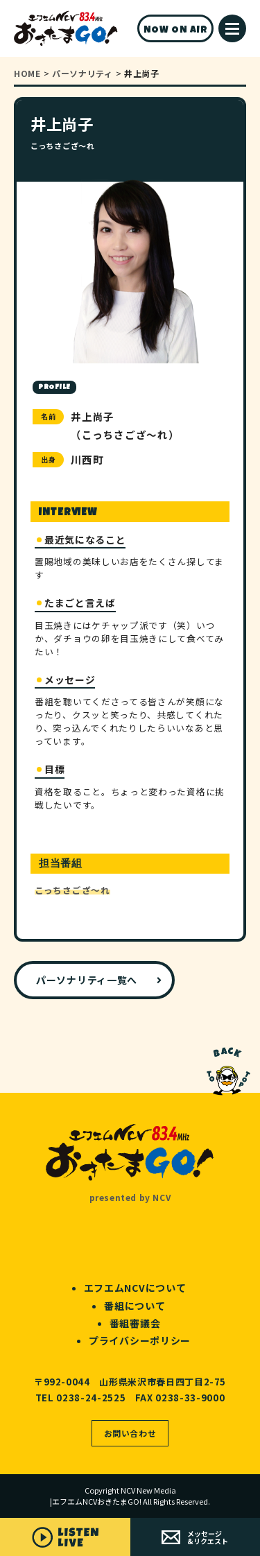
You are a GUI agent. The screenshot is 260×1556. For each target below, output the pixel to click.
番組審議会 (135, 1323)
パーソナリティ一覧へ (86, 980)
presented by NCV (130, 1197)
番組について (134, 1306)
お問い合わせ (130, 1433)
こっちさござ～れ (72, 890)
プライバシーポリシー (140, 1340)
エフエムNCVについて (135, 1288)
